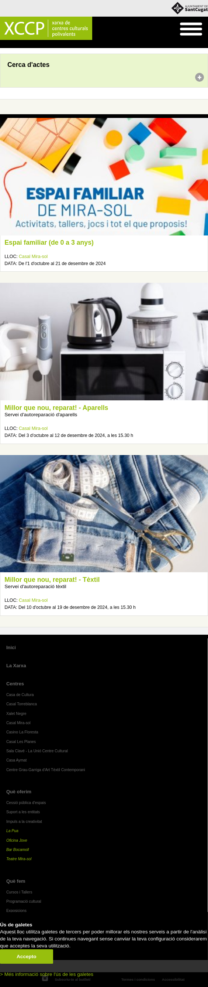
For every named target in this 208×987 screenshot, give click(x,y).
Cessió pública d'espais (26, 803)
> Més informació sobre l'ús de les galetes (46, 974)
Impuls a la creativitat (24, 822)
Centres (15, 683)
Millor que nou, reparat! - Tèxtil (52, 579)
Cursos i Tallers (19, 892)
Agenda (19, 44)
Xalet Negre (16, 714)
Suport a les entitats (23, 812)
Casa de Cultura (20, 695)
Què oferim (18, 791)
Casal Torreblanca (21, 704)
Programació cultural (23, 901)
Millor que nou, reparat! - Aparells (56, 407)
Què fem (15, 881)
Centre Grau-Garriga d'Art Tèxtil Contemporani (45, 770)
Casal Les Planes (21, 742)
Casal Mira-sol (33, 256)
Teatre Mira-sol (19, 859)
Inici (4, 44)
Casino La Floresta (22, 732)
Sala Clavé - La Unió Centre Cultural (37, 751)
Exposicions (16, 911)
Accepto (27, 956)
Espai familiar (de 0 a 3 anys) (49, 242)
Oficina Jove (16, 840)
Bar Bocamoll (17, 850)
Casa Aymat (16, 760)
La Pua (12, 831)
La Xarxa (16, 665)
